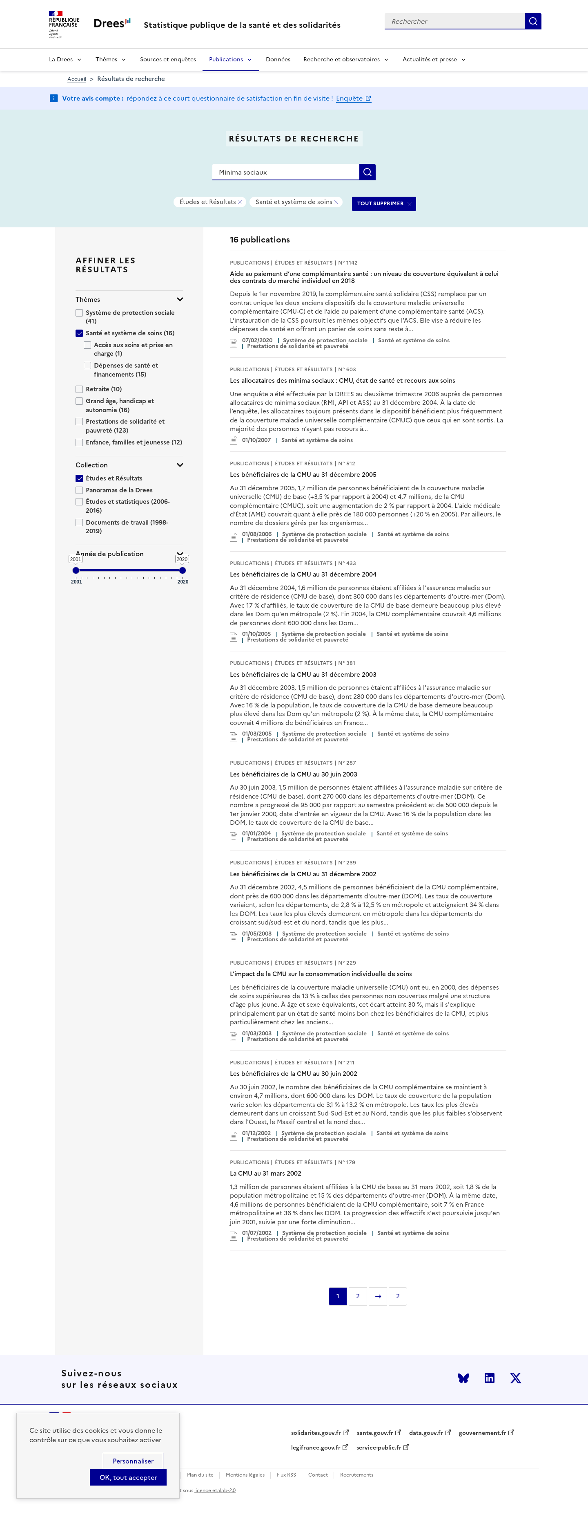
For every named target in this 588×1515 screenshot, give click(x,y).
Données (278, 59)
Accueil (76, 79)
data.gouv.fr (426, 1433)
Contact (318, 1475)
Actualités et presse (430, 59)
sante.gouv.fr (375, 1433)
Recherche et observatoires (341, 59)
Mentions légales (245, 1475)
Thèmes (106, 59)
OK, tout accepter (128, 1477)
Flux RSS (286, 1475)
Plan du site (200, 1475)
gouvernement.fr (482, 1433)
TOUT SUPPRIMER (380, 203)
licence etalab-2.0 (215, 1490)
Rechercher (533, 21)
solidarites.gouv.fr (316, 1433)
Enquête (350, 98)
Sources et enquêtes (168, 59)
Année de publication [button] (110, 554)
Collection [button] (92, 465)
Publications (226, 59)
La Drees (61, 59)
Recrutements (356, 1475)
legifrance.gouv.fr (316, 1448)
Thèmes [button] (88, 299)
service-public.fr (378, 1448)
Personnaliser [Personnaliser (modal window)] (133, 1461)
